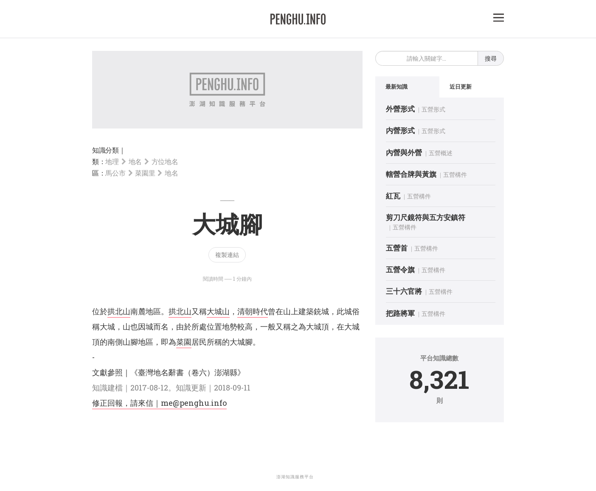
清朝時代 (252, 311)
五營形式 (433, 109)
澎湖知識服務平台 (295, 477)
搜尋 (491, 58)
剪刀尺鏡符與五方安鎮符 (425, 217)
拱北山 (118, 311)
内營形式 (400, 130)
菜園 (183, 342)
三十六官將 (404, 291)
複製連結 (227, 255)
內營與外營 (404, 152)
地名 (135, 161)
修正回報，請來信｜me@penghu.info (159, 403)
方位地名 (165, 161)
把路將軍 (400, 313)
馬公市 (115, 172)
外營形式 (400, 109)
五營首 (397, 248)
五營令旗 (400, 269)
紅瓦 (393, 196)
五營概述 (441, 153)
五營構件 (455, 174)
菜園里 (145, 172)
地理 (111, 161)
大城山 (218, 311)
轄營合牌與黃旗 (411, 174)
